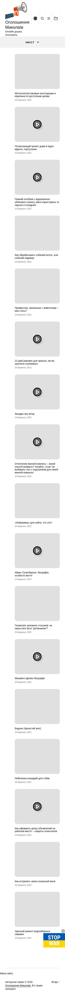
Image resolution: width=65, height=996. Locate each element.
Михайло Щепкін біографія (30, 678)
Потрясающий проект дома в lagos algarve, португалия (34, 148)
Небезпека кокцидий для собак (32, 778)
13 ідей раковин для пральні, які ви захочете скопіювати (34, 362)
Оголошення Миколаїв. (18, 985)
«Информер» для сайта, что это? (33, 522)
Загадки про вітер (24, 413)
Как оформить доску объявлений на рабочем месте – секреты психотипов (36, 830)
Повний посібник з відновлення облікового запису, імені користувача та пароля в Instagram (37, 202)
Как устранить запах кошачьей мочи (35, 881)
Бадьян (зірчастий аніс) (28, 728)
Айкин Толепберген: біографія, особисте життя (32, 574)
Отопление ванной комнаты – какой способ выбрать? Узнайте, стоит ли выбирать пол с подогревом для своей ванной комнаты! (36, 468)
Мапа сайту (6, 973)
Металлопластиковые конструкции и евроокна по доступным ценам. (35, 95)
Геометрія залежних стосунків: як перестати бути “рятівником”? (33, 627)
